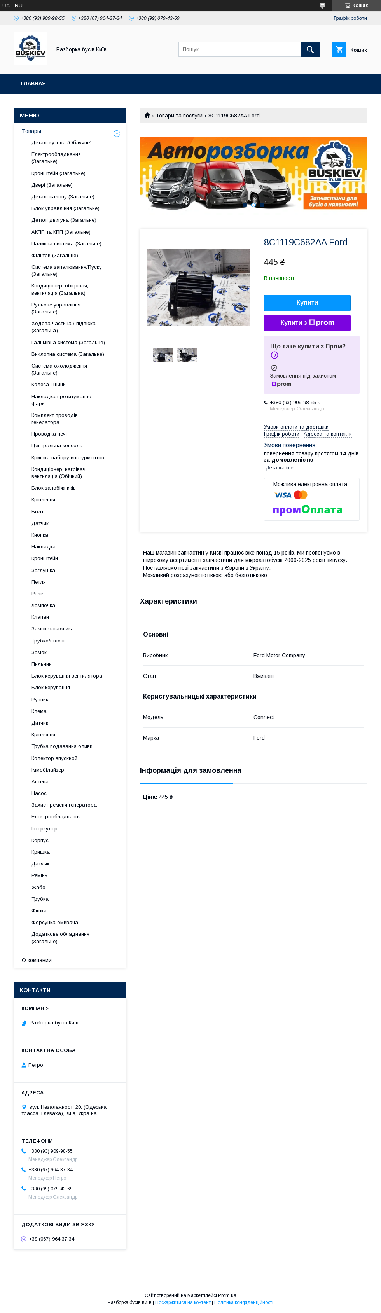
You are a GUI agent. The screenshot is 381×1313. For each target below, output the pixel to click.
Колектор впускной (54, 758)
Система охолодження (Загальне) (59, 369)
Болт (37, 512)
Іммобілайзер (47, 770)
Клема (39, 711)
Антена (40, 781)
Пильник (41, 664)
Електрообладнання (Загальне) (56, 157)
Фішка (39, 911)
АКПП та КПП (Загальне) (61, 232)
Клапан (40, 617)
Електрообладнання (56, 816)
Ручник (39, 699)
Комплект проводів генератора (54, 418)
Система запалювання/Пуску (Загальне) (66, 270)
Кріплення (43, 499)
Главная (33, 83)
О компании (37, 960)
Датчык (40, 864)
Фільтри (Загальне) (54, 255)
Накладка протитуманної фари (62, 400)
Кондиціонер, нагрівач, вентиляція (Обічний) (59, 472)
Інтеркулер (44, 829)
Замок (39, 652)
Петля (38, 582)
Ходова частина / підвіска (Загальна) (63, 326)
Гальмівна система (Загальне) (68, 342)
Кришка (40, 852)
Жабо (38, 887)
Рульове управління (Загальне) (55, 308)
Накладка (43, 547)
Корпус (40, 840)
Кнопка (39, 535)
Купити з (307, 322)
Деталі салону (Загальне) (62, 197)
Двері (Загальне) (52, 185)
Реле (37, 594)
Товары (31, 131)
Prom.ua (227, 1295)
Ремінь (39, 875)
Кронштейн (44, 558)
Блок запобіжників (53, 488)
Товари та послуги (179, 115)
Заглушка (43, 570)
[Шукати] (310, 49)
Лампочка (43, 605)
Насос (39, 793)
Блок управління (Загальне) (65, 208)
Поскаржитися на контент (183, 1302)
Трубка (40, 899)
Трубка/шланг (48, 641)
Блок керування (50, 687)
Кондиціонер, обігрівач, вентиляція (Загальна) (59, 289)
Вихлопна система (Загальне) (67, 354)
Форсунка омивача (54, 922)
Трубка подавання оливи (62, 746)
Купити (307, 302)
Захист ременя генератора (64, 805)
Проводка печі (49, 434)
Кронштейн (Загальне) (58, 173)
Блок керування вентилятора (66, 676)
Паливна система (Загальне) (66, 244)
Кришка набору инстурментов (67, 457)
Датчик (40, 523)
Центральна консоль (56, 445)
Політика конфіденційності (243, 1302)
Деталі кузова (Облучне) (61, 142)
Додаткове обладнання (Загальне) (60, 937)
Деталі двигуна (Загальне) (63, 220)
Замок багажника (52, 629)
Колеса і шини (48, 384)
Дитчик (39, 723)
